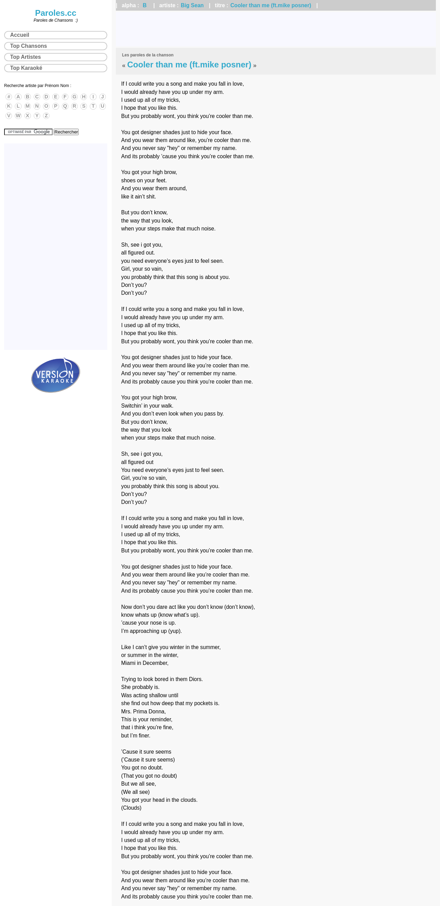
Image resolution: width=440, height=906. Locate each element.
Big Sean (192, 5)
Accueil (19, 35)
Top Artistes (25, 57)
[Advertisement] (276, 29)
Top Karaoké (26, 68)
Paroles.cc (55, 13)
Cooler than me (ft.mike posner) (270, 5)
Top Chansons (28, 46)
